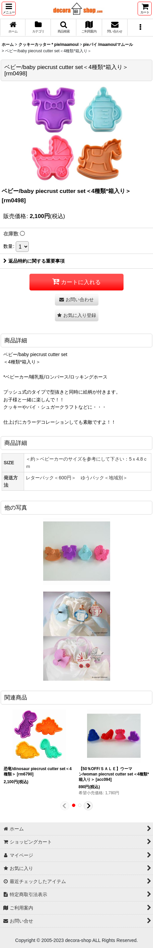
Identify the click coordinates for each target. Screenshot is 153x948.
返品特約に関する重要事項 (34, 261)
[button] (9, 8)
